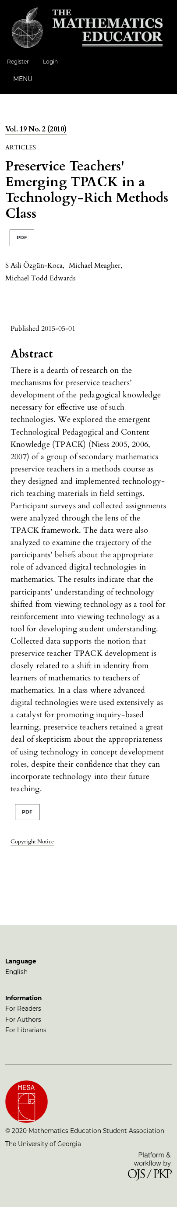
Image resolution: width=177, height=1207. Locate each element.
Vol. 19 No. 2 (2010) (36, 129)
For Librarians (25, 1030)
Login (50, 61)
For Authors (23, 1019)
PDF (22, 238)
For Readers (23, 1008)
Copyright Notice (32, 842)
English (16, 971)
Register (18, 61)
